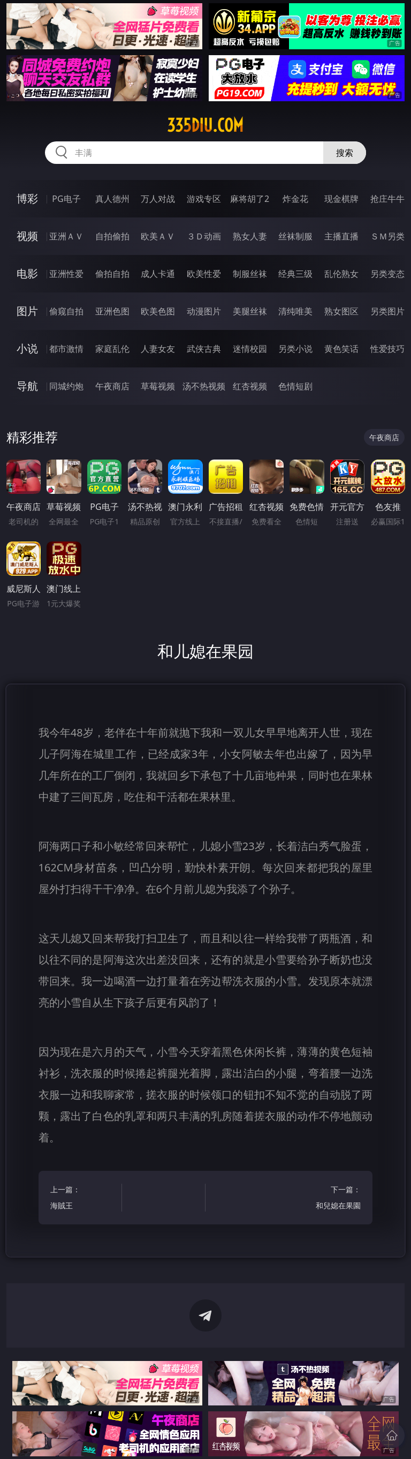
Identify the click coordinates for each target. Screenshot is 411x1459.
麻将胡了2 (249, 199)
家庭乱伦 (112, 349)
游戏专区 (204, 199)
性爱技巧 (387, 349)
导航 (27, 386)
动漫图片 (204, 311)
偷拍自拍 (112, 274)
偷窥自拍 (66, 311)
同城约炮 (66, 386)
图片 (27, 311)
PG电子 (66, 199)
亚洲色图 (112, 311)
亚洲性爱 (66, 274)
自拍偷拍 (112, 236)
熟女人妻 (250, 236)
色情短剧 (295, 386)
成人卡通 (158, 274)
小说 (27, 348)
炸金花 (295, 199)
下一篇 (327, 1199)
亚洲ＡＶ (66, 236)
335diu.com (205, 125)
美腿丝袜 (250, 311)
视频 (27, 236)
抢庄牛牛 (387, 199)
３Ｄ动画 (204, 236)
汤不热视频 (203, 386)
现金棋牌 (341, 199)
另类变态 (387, 274)
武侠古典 (204, 349)
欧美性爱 (204, 274)
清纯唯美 (295, 311)
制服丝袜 (250, 274)
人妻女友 (158, 349)
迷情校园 (250, 349)
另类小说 (295, 349)
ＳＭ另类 (387, 236)
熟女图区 (341, 311)
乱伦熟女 (341, 274)
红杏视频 (250, 386)
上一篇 (84, 1199)
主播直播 (341, 236)
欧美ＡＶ (158, 236)
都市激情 (66, 349)
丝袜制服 (295, 236)
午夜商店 (112, 386)
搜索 (344, 153)
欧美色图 (158, 311)
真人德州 (112, 199)
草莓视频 (158, 386)
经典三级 (295, 274)
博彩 (27, 198)
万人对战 (158, 199)
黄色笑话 (341, 349)
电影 (27, 273)
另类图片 (387, 311)
